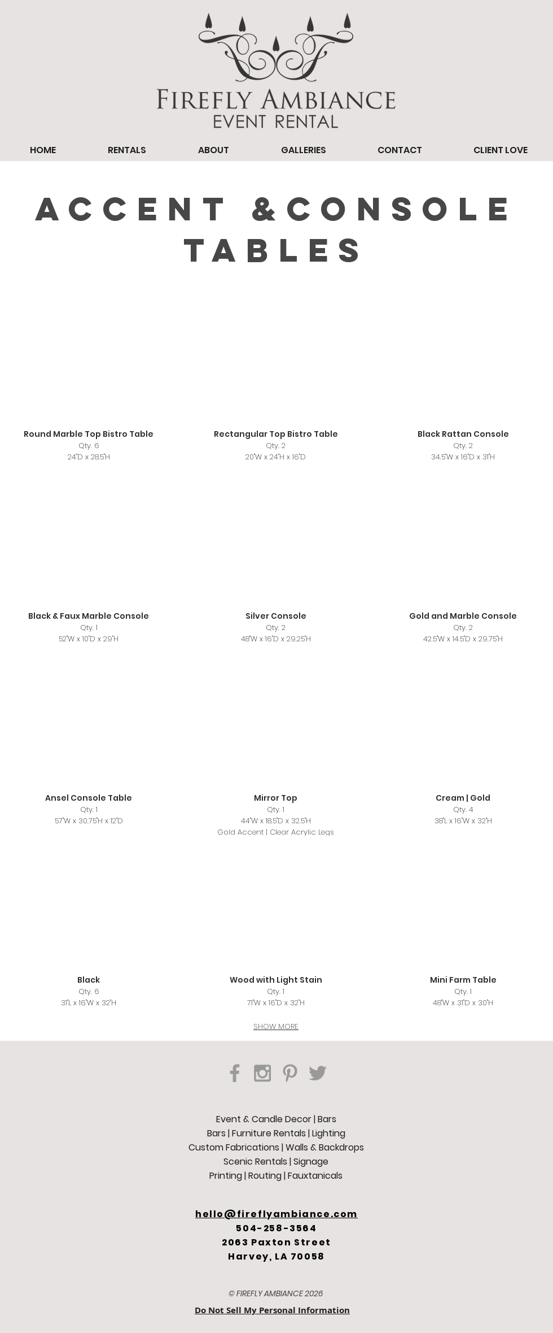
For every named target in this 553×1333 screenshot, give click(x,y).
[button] (276, 385)
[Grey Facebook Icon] (235, 1073)
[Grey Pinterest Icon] (290, 1073)
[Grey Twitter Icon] (318, 1073)
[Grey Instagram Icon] (262, 1073)
